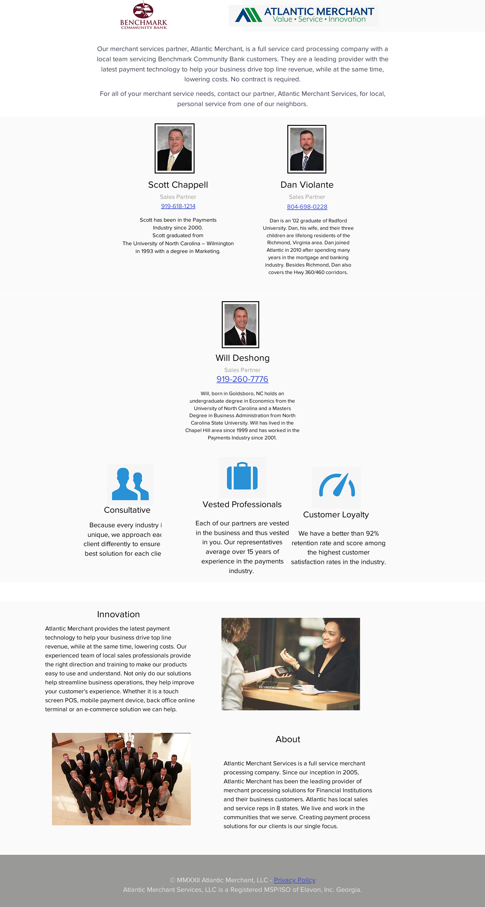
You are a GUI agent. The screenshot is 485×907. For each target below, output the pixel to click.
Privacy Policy (294, 879)
